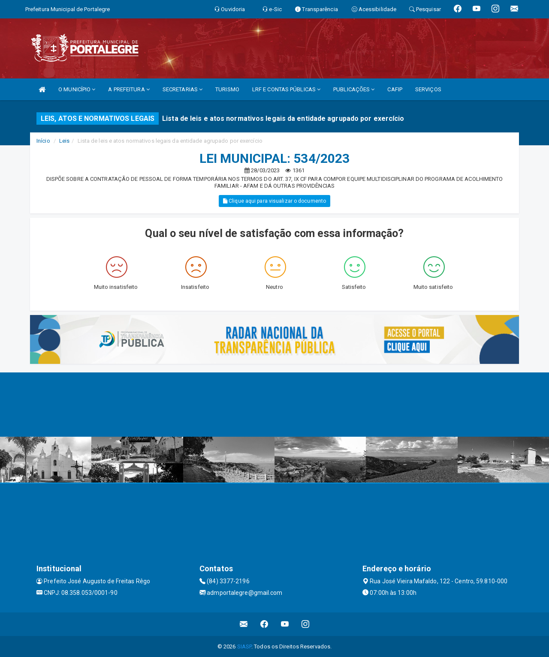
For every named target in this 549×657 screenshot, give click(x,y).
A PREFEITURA (128, 89)
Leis (64, 141)
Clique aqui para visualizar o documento (274, 201)
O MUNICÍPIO (76, 89)
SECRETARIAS (182, 89)
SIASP (244, 646)
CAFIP (394, 89)
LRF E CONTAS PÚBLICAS (286, 89)
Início (43, 141)
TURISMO (227, 89)
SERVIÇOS (428, 89)
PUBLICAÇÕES (353, 89)
